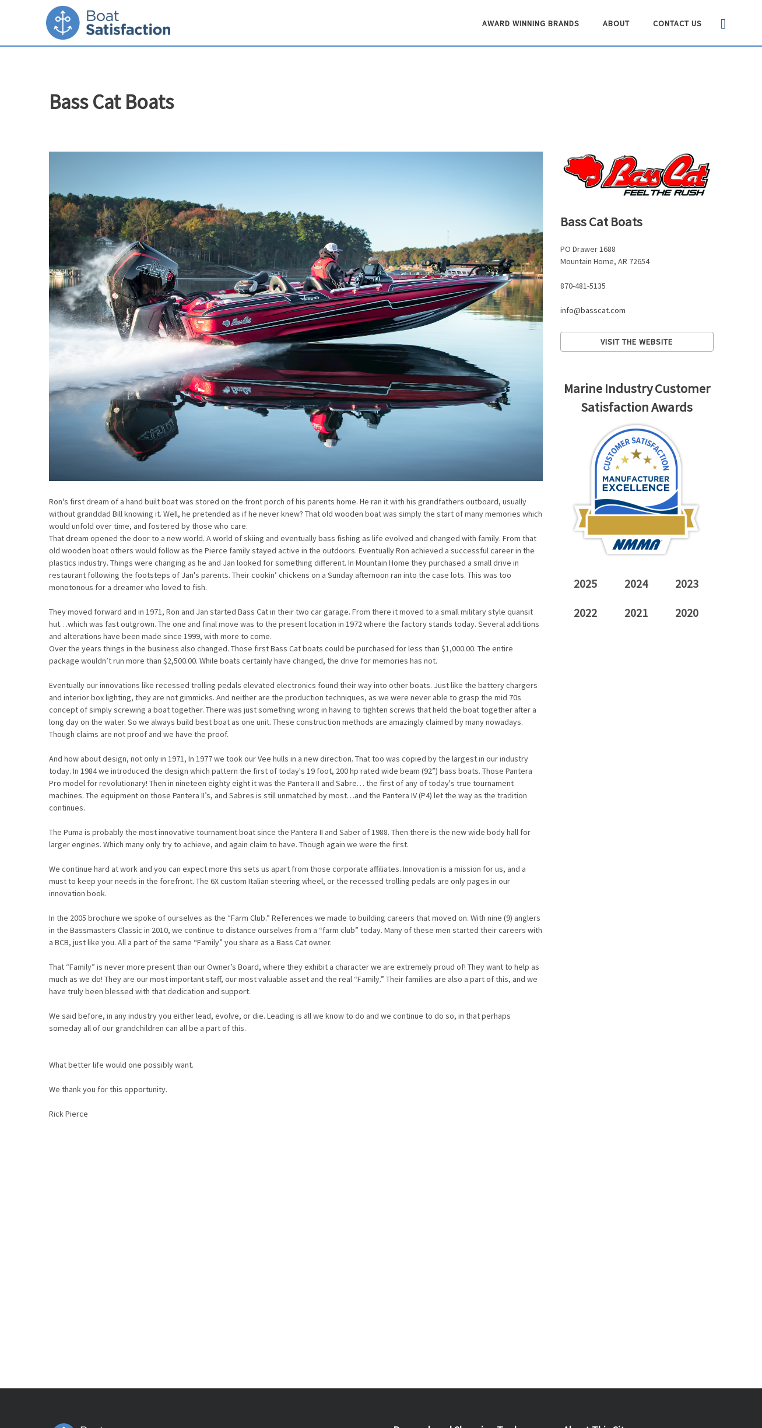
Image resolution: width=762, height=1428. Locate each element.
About (616, 23)
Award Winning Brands (531, 23)
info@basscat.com (593, 310)
